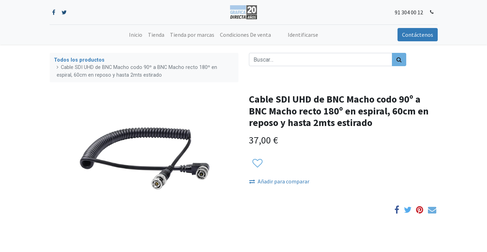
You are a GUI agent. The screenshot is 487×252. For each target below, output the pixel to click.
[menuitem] (135, 35)
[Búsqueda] (399, 59)
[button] (257, 164)
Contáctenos (417, 34)
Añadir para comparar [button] (279, 181)
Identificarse (303, 34)
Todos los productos (79, 60)
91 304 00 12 (409, 12)
